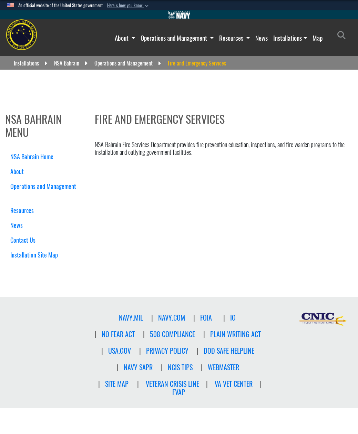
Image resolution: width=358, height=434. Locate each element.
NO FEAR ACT (118, 334)
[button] (128, 5)
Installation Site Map (34, 255)
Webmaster (223, 367)
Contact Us (22, 240)
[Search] (343, 36)
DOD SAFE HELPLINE (229, 350)
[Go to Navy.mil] (179, 14)
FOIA (206, 317)
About (122, 37)
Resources (232, 37)
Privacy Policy (167, 350)
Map (318, 37)
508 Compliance (172, 334)
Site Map (117, 383)
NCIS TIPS (180, 367)
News (261, 37)
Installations (287, 37)
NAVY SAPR (138, 367)
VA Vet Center (234, 383)
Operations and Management (174, 37)
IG (233, 317)
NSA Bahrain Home (31, 156)
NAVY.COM (171, 317)
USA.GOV (119, 350)
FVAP (178, 392)
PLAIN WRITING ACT (235, 334)
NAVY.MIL (131, 317)
